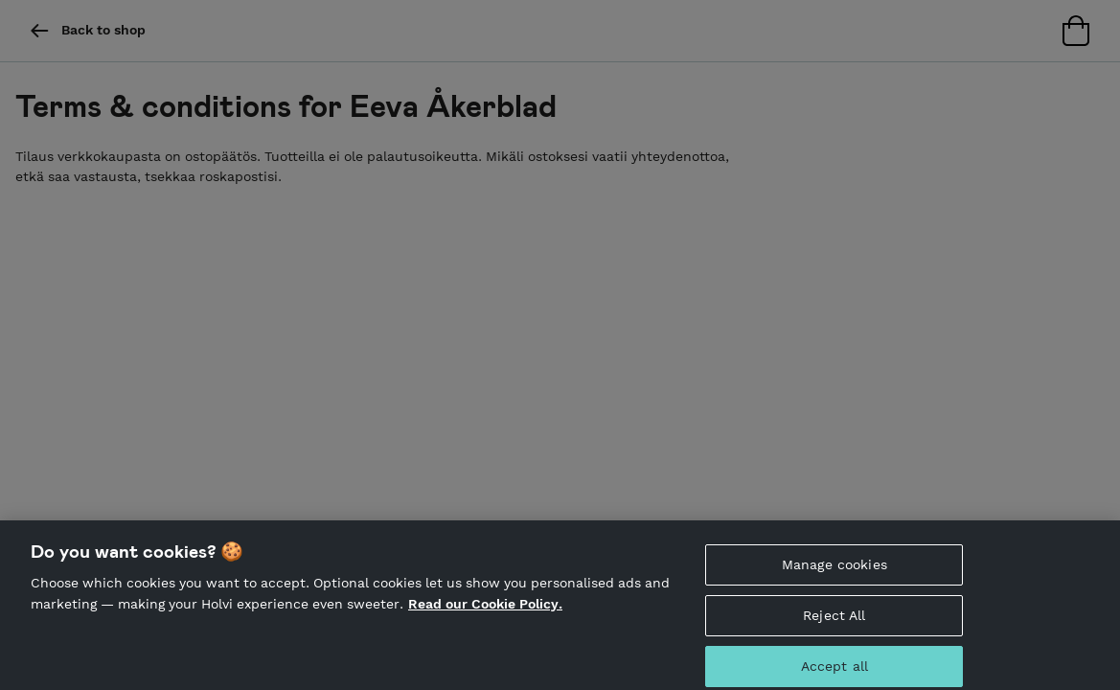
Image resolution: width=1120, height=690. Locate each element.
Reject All (834, 621)
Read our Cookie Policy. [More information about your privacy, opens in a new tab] (485, 609)
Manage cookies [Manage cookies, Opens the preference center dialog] (834, 570)
